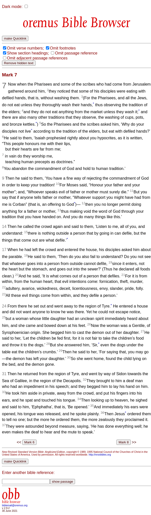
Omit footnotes (63, 48)
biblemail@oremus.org (15, 505)
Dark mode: (12, 6)
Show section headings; (28, 53)
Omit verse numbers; (25, 48)
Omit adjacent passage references (37, 58)
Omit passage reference (76, 53)
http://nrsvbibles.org (100, 454)
